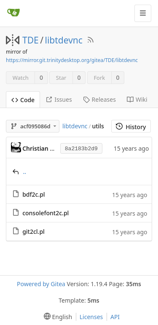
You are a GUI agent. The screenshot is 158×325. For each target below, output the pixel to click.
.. (25, 172)
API (115, 317)
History (131, 127)
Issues (59, 99)
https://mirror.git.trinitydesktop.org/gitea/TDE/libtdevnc (72, 60)
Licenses (91, 317)
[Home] (13, 13)
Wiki (137, 99)
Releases (99, 99)
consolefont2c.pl (45, 213)
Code (23, 100)
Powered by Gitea (41, 284)
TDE (30, 40)
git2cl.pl (33, 232)
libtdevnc (64, 40)
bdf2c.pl (33, 194)
